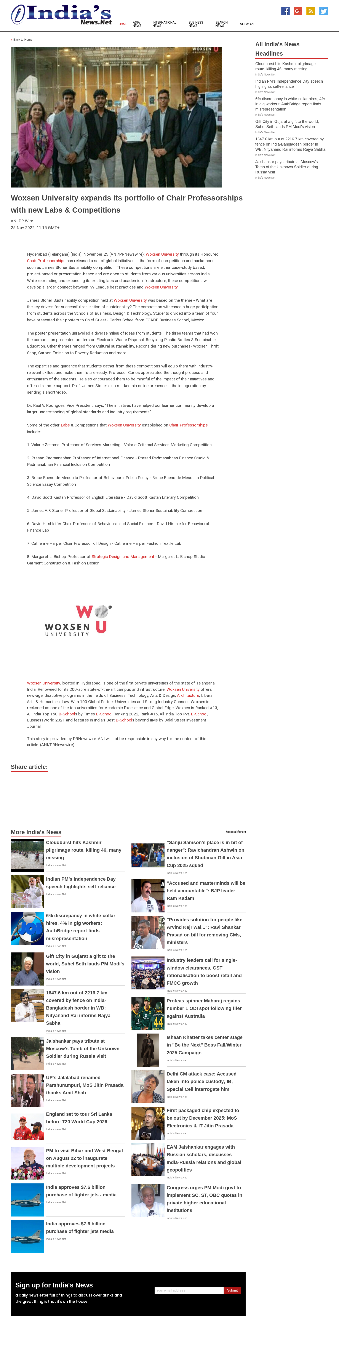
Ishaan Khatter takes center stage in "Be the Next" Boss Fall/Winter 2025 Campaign (205, 1045)
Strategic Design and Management (123, 556)
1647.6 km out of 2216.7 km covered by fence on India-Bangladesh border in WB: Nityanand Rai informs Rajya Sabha (78, 1008)
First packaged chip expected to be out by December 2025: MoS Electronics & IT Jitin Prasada (203, 1118)
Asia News (137, 24)
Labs (65, 425)
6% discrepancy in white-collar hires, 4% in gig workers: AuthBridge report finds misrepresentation (290, 104)
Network (247, 24)
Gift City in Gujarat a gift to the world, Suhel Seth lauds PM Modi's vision (85, 964)
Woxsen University (162, 254)
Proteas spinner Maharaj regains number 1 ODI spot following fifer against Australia (204, 1008)
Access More (235, 831)
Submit (232, 1290)
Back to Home (21, 40)
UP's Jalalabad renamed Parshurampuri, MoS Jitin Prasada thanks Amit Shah (84, 1085)
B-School (67, 714)
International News (164, 24)
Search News (222, 24)
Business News (196, 24)
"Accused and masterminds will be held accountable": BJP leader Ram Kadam (206, 890)
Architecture (188, 695)
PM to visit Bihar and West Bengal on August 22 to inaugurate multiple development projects (84, 1158)
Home (123, 24)
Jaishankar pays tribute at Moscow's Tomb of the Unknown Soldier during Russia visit (83, 1048)
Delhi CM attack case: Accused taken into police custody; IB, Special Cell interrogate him (202, 1081)
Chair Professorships (46, 260)
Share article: (29, 767)
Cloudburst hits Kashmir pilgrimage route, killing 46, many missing (83, 850)
